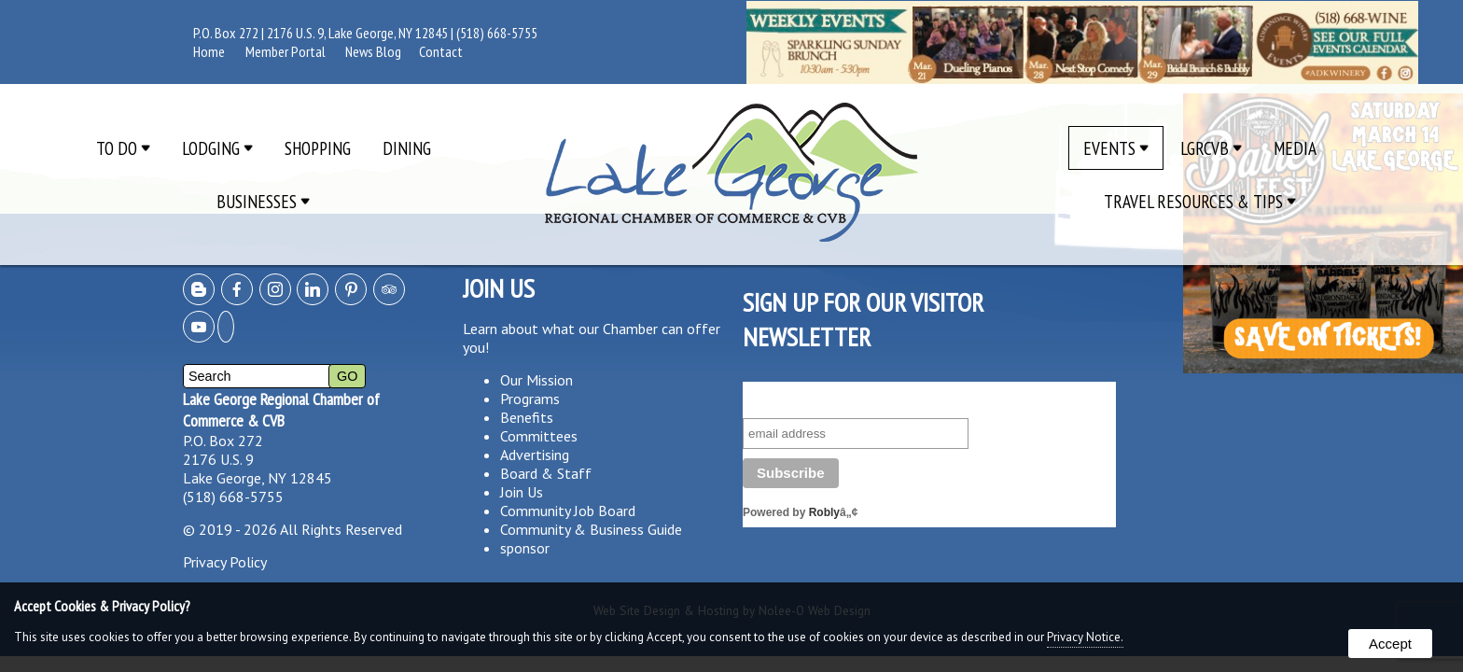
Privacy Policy (225, 562)
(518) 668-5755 (496, 32)
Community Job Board (567, 510)
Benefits (526, 417)
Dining (407, 148)
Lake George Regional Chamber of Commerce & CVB (281, 409)
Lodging (217, 148)
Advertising (534, 454)
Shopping (318, 148)
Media (1295, 148)
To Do (123, 148)
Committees (539, 436)
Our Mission (536, 380)
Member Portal (285, 51)
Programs (530, 398)
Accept (1390, 643)
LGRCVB (1211, 148)
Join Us (521, 492)
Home (209, 51)
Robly (824, 512)
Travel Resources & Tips (1200, 201)
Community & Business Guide (591, 529)
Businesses (263, 201)
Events (1116, 148)
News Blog (373, 51)
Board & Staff (546, 473)
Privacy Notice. (1085, 637)
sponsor (525, 548)
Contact (441, 51)
